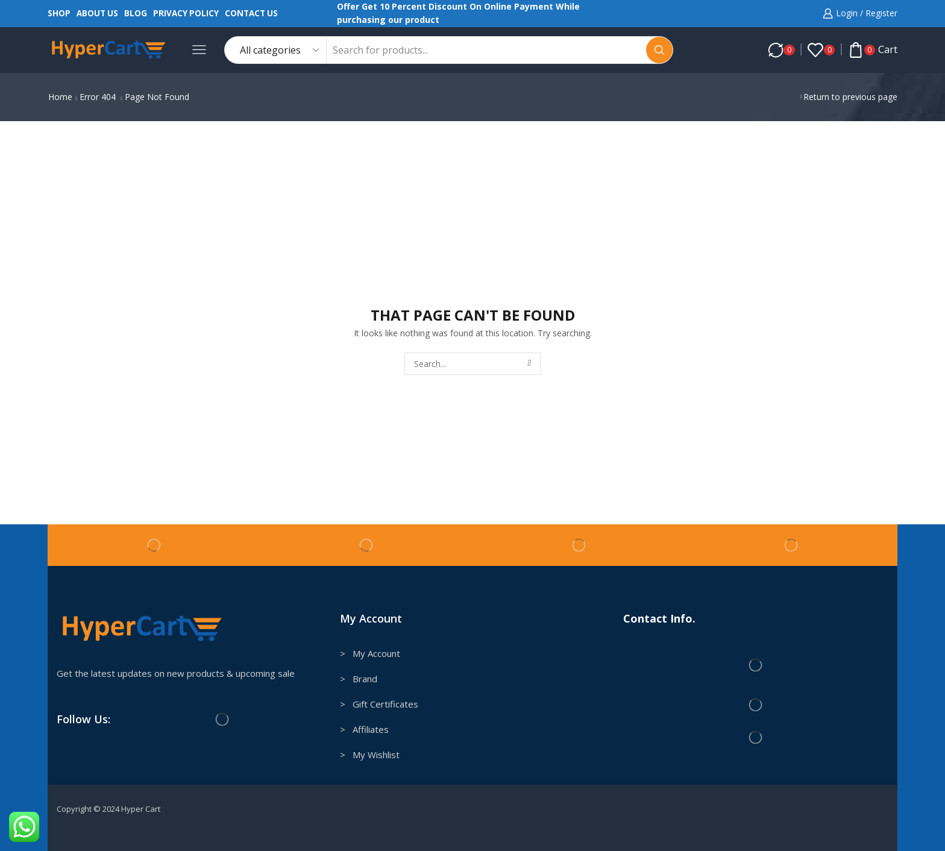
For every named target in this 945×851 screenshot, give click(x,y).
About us (97, 13)
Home (60, 96)
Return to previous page (850, 96)
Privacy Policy (186, 13)
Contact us (251, 13)
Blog (135, 13)
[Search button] (659, 50)
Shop (59, 13)
